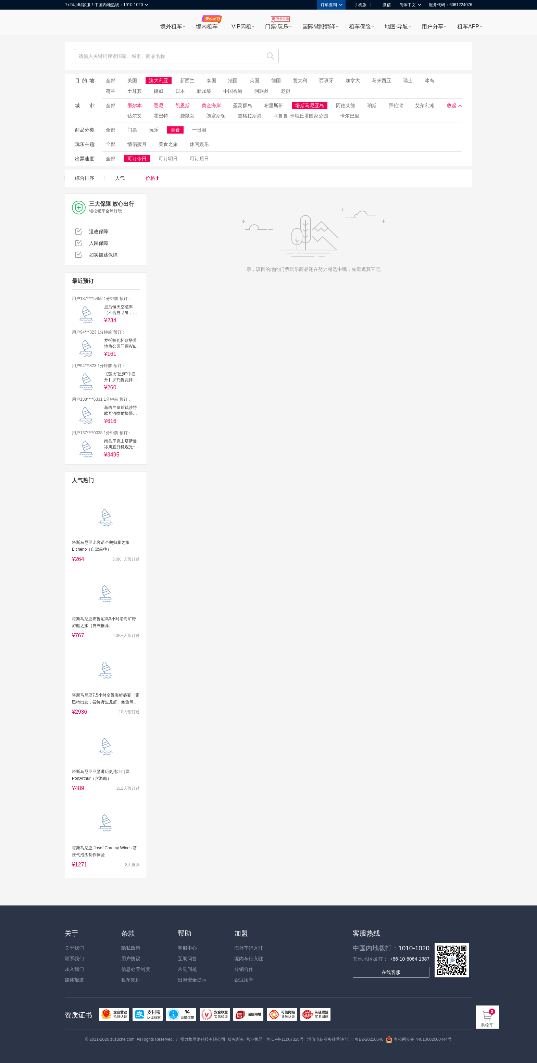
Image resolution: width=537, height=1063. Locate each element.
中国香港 (232, 91)
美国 (132, 80)
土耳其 (134, 91)
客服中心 (187, 948)
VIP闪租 (241, 26)
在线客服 (391, 972)
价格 (152, 178)
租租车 (73, 23)
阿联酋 (261, 91)
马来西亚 (381, 80)
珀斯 (372, 105)
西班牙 (326, 80)
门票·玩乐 (276, 26)
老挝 (285, 91)
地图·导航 (396, 26)
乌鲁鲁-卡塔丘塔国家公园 (301, 115)
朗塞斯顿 (216, 115)
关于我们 (74, 948)
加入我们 (74, 969)
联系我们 (74, 958)
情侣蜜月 (137, 144)
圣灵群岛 (242, 105)
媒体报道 (74, 980)
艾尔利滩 (424, 105)
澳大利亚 (158, 80)
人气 (120, 178)
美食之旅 (168, 144)
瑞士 (408, 80)
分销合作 (243, 969)
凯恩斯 (182, 105)
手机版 (357, 4)
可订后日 (199, 158)
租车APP (468, 26)
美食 (175, 130)
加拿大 (353, 80)
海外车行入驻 (248, 948)
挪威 (158, 91)
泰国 (211, 80)
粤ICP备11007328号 (284, 1039)
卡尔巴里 (349, 115)
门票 (132, 130)
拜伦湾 (396, 105)
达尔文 (134, 115)
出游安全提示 (192, 980)
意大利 (300, 80)
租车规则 (130, 980)
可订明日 (168, 158)
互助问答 (187, 958)
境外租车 (171, 26)
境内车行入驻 (248, 958)
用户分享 (433, 26)
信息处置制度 (135, 969)
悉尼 (158, 105)
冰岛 (429, 80)
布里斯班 (273, 105)
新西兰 (187, 80)
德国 (276, 80)
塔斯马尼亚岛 (309, 105)
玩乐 (154, 130)
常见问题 (187, 969)
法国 (233, 80)
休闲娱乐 (199, 144)
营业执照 (254, 1039)
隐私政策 (130, 948)
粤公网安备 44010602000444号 (419, 1039)
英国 (254, 80)
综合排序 (84, 178)
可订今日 (137, 158)
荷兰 (110, 91)
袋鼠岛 (187, 115)
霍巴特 (161, 115)
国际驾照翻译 (318, 26)
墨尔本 (134, 105)
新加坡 (204, 91)
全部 (110, 80)
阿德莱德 (345, 105)
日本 (180, 91)
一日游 (199, 130)
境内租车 (207, 26)
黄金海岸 (211, 105)
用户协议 (130, 958)
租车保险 (360, 26)
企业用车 (243, 980)
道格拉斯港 (250, 115)
